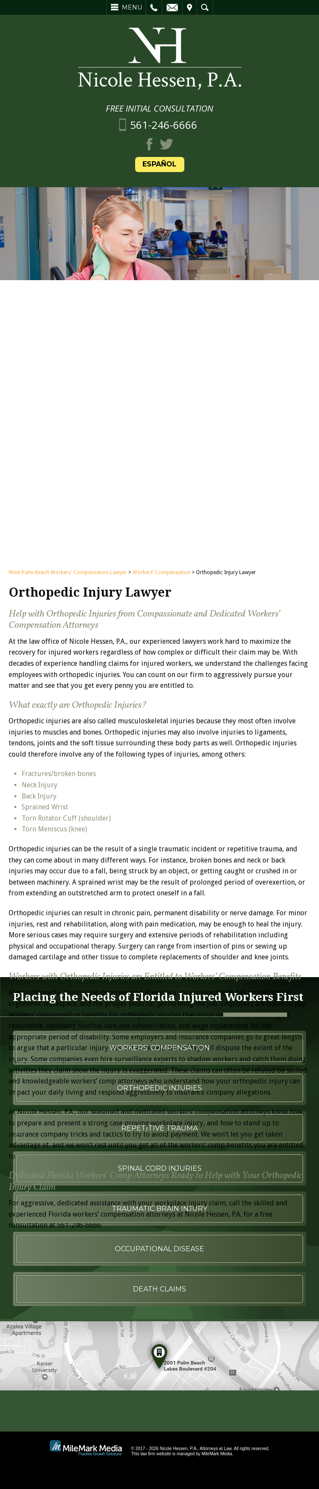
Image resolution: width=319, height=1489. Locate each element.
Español (159, 164)
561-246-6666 (163, 125)
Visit (189, 7)
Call (154, 7)
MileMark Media (217, 1453)
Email (172, 7)
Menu (132, 7)
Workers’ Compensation (161, 660)
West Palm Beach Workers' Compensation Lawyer (68, 660)
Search (205, 7)
